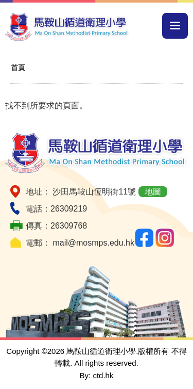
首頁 (18, 67)
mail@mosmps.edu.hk (93, 242)
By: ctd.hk (97, 375)
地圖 (153, 191)
